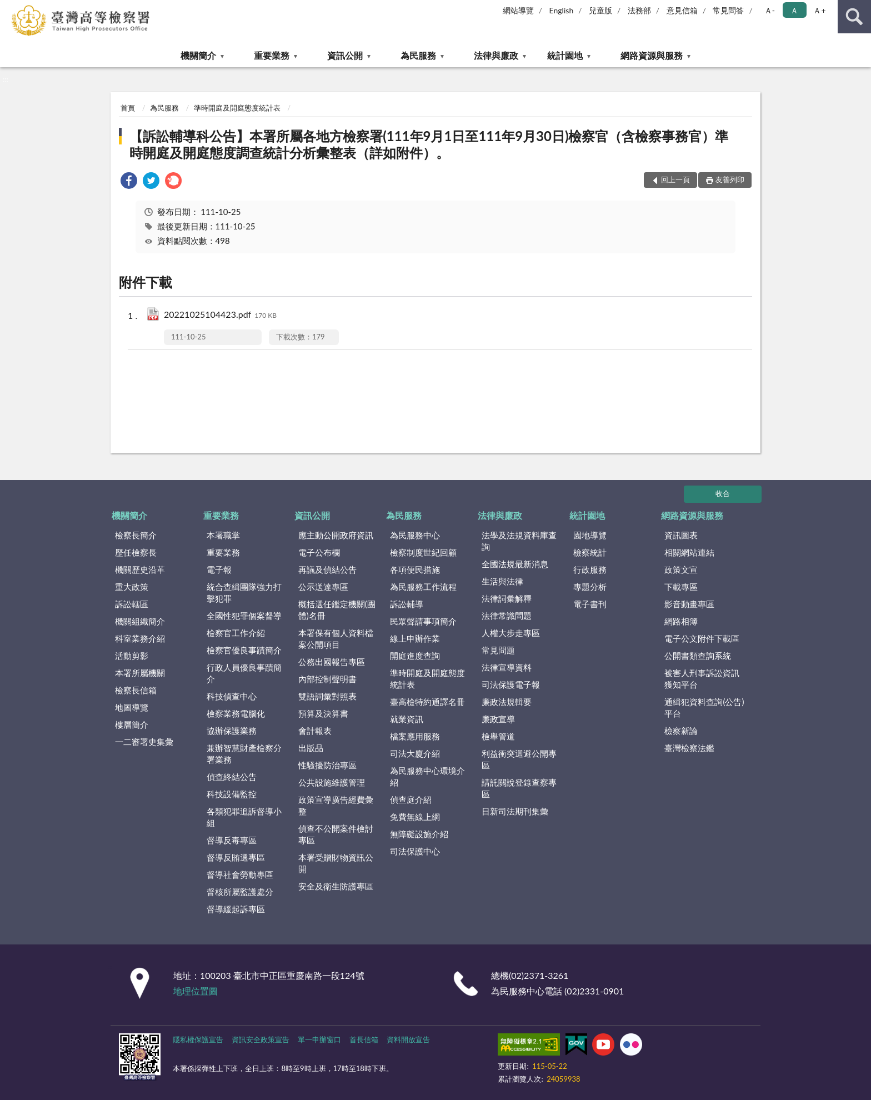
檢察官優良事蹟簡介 (244, 650)
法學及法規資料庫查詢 (519, 541)
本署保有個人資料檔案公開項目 (335, 638)
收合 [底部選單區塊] (722, 493)
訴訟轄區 (131, 604)
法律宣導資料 (507, 667)
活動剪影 (131, 656)
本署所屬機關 (140, 673)
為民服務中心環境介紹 (427, 776)
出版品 (310, 748)
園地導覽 (590, 535)
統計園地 (565, 55)
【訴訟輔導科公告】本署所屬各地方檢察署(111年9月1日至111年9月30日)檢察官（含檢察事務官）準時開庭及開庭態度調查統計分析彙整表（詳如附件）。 (428, 144)
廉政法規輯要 (507, 702)
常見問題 (498, 650)
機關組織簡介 (140, 621)
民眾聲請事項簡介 (423, 621)
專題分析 (590, 587)
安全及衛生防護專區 (335, 886)
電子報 (219, 569)
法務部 (639, 10)
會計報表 (315, 731)
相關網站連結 (689, 552)
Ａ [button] (794, 10)
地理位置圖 (195, 991)
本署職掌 (223, 535)
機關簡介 (198, 55)
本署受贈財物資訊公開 (335, 863)
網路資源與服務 (651, 55)
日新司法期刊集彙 (515, 811)
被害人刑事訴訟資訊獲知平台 (701, 678)
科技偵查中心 (232, 696)
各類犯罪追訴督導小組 (244, 817)
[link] (129, 182)
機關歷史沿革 (140, 569)
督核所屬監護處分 (240, 892)
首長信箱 (363, 1039)
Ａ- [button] (769, 10)
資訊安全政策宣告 (260, 1039)
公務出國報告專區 (331, 662)
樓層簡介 (131, 724)
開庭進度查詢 (415, 656)
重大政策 (131, 587)
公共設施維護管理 (331, 782)
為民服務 (418, 55)
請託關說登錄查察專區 (519, 788)
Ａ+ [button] (819, 10)
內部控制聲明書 (327, 679)
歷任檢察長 (136, 552)
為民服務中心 (415, 535)
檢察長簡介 (136, 535)
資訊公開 (345, 55)
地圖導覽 (131, 707)
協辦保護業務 (232, 731)
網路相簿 (681, 621)
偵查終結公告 (232, 777)
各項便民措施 (415, 569)
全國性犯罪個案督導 (244, 616)
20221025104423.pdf (220, 315)
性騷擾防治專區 (327, 765)
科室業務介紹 (140, 638)
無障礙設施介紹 (419, 834)
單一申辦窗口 (319, 1039)
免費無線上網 (415, 817)
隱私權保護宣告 (198, 1039)
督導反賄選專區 (236, 857)
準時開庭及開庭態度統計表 (237, 107)
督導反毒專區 (232, 840)
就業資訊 (406, 719)
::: (9, 8)
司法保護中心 (415, 851)
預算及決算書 (323, 713)
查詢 (854, 16)
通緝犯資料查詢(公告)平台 (704, 707)
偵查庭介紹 (411, 799)
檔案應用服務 (415, 736)
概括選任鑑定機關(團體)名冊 (337, 610)
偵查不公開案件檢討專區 (335, 834)
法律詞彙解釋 (507, 598)
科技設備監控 (232, 794)
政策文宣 (681, 569)
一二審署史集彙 (144, 742)
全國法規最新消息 (515, 564)
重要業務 (271, 55)
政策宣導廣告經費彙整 (335, 805)
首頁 (128, 107)
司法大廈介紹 (415, 753)
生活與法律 (502, 581)
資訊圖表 (681, 535)
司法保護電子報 (511, 684)
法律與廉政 (496, 55)
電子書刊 (590, 604)
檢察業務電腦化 (236, 713)
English (561, 10)
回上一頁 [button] (675, 179)
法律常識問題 (507, 616)
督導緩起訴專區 (236, 909)
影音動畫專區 (689, 604)
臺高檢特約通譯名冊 (427, 702)
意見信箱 (682, 10)
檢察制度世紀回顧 (423, 552)
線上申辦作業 (415, 638)
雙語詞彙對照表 (327, 696)
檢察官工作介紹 (236, 633)
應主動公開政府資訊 (335, 535)
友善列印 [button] (729, 179)
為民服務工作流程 (423, 587)
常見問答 (728, 10)
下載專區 (681, 587)
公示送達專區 (323, 587)
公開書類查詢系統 (697, 656)
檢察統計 (590, 552)
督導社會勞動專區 (240, 874)
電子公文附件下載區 (701, 638)
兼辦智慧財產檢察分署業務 (244, 753)
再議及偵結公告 (327, 569)
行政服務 (590, 569)
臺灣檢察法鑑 (689, 748)
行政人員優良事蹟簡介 (244, 673)
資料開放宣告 (408, 1039)
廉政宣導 (498, 719)
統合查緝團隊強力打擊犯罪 (244, 592)
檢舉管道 (498, 736)
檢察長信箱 (136, 690)
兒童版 (600, 10)
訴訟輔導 (406, 604)
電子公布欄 (319, 552)
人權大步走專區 (511, 633)
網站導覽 (518, 10)
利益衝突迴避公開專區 (519, 759)
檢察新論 (681, 731)
